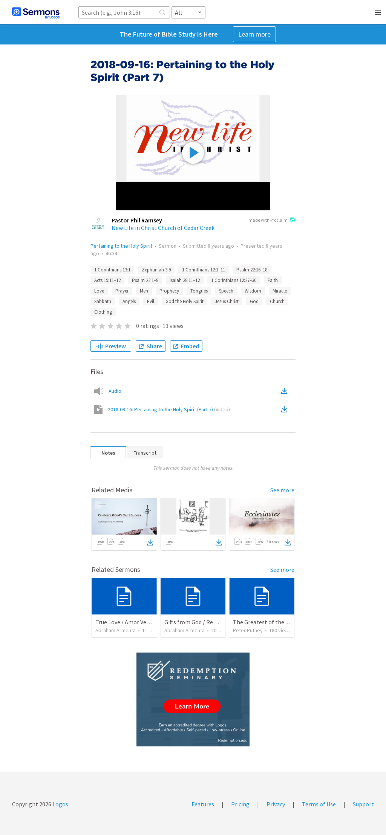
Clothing (103, 312)
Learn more (254, 34)
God (254, 301)
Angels (129, 301)
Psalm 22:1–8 (145, 280)
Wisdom (253, 291)
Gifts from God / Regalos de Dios (205, 622)
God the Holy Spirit (184, 301)
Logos (59, 804)
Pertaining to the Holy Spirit (121, 245)
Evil (150, 301)
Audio (115, 391)
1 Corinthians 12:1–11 (203, 270)
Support (363, 804)
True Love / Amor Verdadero (130, 622)
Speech (226, 291)
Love (99, 291)
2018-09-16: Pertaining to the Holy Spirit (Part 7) (169, 409)
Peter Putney (248, 630)
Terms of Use (319, 804)
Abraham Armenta (115, 630)
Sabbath (102, 301)
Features (202, 804)
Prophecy (169, 291)
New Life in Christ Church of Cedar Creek (163, 227)
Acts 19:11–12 (107, 280)
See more (282, 490)
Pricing (240, 804)
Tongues (199, 291)
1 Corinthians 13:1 (112, 270)
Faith (273, 280)
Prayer (122, 291)
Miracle (280, 291)
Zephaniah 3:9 (156, 270)
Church (277, 301)
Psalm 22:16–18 (251, 270)
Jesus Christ (227, 301)
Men (144, 291)
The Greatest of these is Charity (274, 622)
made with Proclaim (272, 220)
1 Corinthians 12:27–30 (233, 280)
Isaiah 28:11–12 (185, 280)
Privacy (276, 804)
